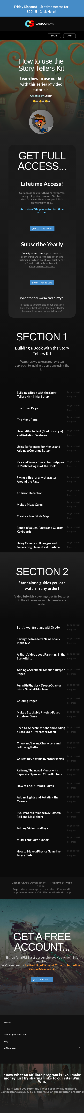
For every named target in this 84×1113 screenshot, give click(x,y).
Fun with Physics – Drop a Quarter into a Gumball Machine (39, 687)
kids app (66, 892)
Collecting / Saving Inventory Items (40, 759)
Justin (48, 95)
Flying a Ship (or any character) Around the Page (37, 479)
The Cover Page (27, 408)
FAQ (6, 1041)
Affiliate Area (10, 1048)
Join (69, 35)
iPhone (47, 892)
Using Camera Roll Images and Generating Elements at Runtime (38, 545)
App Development (35, 882)
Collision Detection (29, 493)
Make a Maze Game (30, 504)
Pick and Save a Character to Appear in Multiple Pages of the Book (41, 464)
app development (24, 892)
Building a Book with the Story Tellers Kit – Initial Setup (37, 394)
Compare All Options (42, 266)
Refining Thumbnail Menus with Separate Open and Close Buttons (39, 772)
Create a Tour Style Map (33, 516)
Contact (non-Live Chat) (15, 1034)
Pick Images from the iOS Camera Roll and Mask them (39, 814)
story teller (48, 889)
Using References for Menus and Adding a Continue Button (38, 448)
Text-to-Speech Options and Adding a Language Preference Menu (41, 730)
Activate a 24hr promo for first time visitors (42, 210)
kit (68, 889)
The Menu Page (27, 419)
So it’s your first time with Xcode (38, 627)
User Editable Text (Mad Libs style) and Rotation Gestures (40, 433)
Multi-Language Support (33, 840)
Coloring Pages (27, 701)
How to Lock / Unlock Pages (35, 786)
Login (54, 35)
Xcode (41, 885)
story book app (30, 889)
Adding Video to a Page (32, 828)
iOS (39, 892)
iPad (56, 892)
